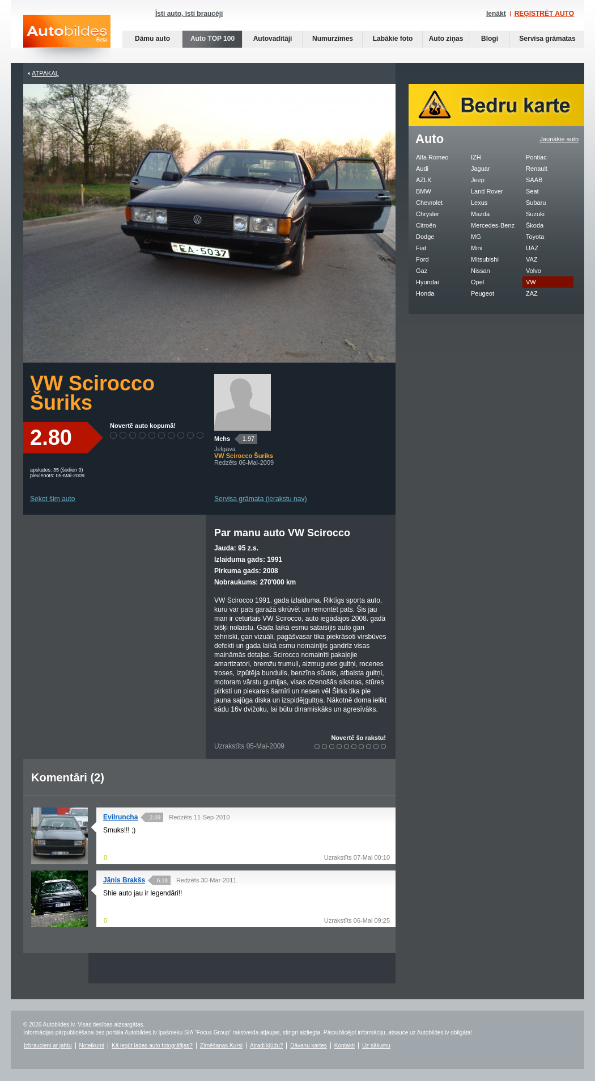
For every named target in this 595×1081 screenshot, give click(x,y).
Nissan (480, 270)
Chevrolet (429, 202)
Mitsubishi (485, 259)
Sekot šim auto (52, 499)
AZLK (424, 179)
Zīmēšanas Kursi (221, 1045)
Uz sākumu (376, 1045)
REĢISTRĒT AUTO (544, 14)
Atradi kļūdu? (266, 1045)
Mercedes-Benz (493, 225)
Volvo (533, 270)
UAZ (532, 248)
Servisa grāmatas (547, 39)
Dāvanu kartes (308, 1045)
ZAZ (532, 293)
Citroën (426, 225)
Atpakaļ (45, 73)
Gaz (421, 270)
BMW (423, 191)
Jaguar (480, 168)
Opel (477, 282)
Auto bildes (66, 39)
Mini (476, 248)
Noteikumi (91, 1045)
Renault (536, 168)
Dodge (425, 236)
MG (476, 236)
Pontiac (536, 157)
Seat (532, 191)
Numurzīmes (332, 39)
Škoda (534, 225)
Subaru (536, 202)
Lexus (479, 202)
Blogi (489, 39)
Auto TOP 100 (212, 39)
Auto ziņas (446, 39)
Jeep (477, 179)
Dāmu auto (152, 39)
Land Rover (487, 191)
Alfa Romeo (432, 157)
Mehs (222, 438)
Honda (425, 293)
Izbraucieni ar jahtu (48, 1045)
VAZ (532, 259)
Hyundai (427, 282)
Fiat (421, 248)
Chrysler (427, 214)
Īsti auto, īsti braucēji (189, 14)
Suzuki (535, 214)
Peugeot (482, 293)
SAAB (534, 179)
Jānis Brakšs (124, 880)
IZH (476, 157)
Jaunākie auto (559, 139)
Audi (422, 168)
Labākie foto (393, 39)
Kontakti (344, 1045)
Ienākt (496, 14)
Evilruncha (120, 817)
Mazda (480, 214)
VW (531, 282)
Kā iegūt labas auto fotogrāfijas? (152, 1045)
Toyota (535, 236)
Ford (422, 259)
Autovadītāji (272, 39)
